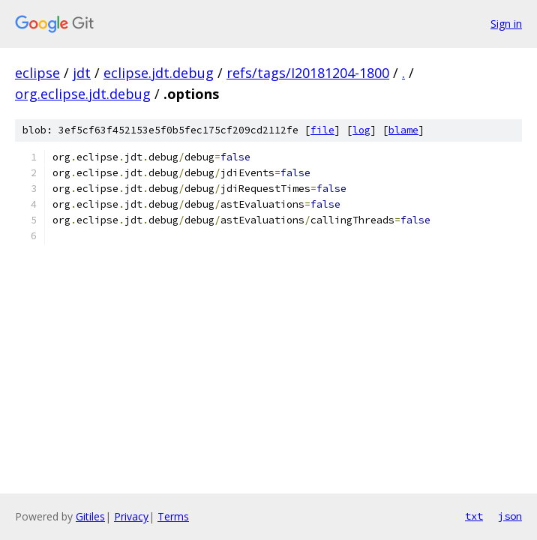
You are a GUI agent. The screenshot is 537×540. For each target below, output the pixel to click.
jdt (82, 73)
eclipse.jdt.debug (159, 73)
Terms (173, 516)
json (510, 516)
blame (403, 130)
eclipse (37, 73)
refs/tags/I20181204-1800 (307, 73)
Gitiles (90, 516)
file (322, 130)
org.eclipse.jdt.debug (83, 94)
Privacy (131, 516)
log (361, 130)
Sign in (506, 23)
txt (474, 516)
